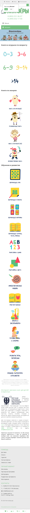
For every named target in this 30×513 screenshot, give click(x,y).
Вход (14, 1)
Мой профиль (5, 474)
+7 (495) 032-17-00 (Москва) (10, 488)
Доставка (3, 452)
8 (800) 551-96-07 (15, 16)
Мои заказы (4, 469)
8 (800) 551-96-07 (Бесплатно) (11, 486)
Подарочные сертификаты (8, 477)
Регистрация (22, 1)
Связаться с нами (6, 462)
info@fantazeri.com (7, 429)
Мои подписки (5, 479)
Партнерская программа (8, 471)
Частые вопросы (5, 460)
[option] (15, 35)
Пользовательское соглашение (8, 507)
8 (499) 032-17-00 (15, 18)
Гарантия (3, 457)
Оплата (3, 455)
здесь (2, 425)
